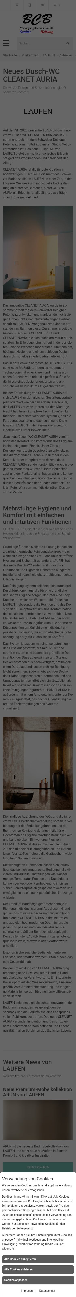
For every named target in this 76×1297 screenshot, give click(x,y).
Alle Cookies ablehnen (18, 1269)
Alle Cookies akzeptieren (20, 1259)
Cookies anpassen (16, 1280)
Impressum (28, 1290)
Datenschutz (47, 1290)
